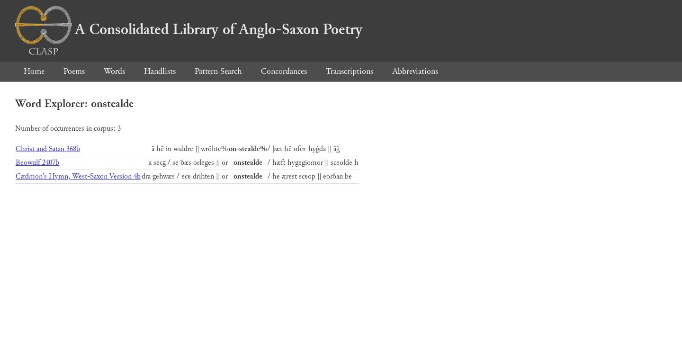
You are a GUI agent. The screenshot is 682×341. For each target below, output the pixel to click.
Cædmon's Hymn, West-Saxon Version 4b (78, 176)
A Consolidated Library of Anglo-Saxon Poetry (188, 29)
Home (34, 71)
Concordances (284, 71)
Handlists (160, 71)
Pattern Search (218, 71)
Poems (74, 71)
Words (114, 71)
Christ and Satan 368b (48, 149)
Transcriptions (349, 71)
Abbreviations (415, 71)
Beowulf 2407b (37, 162)
